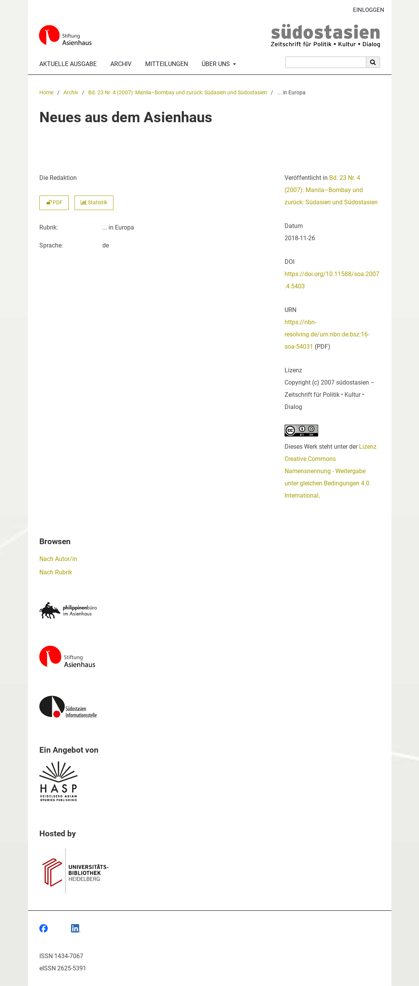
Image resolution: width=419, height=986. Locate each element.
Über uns (215, 64)
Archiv (119, 64)
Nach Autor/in (58, 559)
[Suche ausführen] (373, 62)
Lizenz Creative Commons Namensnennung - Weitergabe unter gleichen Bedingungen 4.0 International (331, 471)
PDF (54, 202)
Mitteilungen (165, 64)
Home (46, 92)
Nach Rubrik (55, 572)
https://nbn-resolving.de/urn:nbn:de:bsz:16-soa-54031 (327, 334)
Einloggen (365, 10)
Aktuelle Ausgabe (66, 64)
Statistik (94, 202)
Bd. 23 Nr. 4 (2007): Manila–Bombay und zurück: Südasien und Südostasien (177, 92)
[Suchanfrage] (325, 62)
